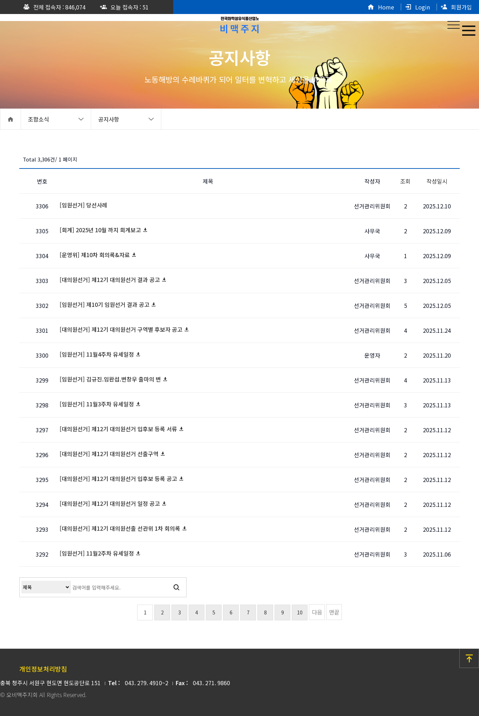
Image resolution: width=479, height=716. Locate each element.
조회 (405, 181)
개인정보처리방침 (43, 668)
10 (300, 612)
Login (417, 7)
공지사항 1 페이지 (239, 23)
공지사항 (126, 119)
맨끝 (334, 612)
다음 (317, 612)
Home (380, 7)
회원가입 (456, 7)
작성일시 (436, 181)
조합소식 (56, 119)
